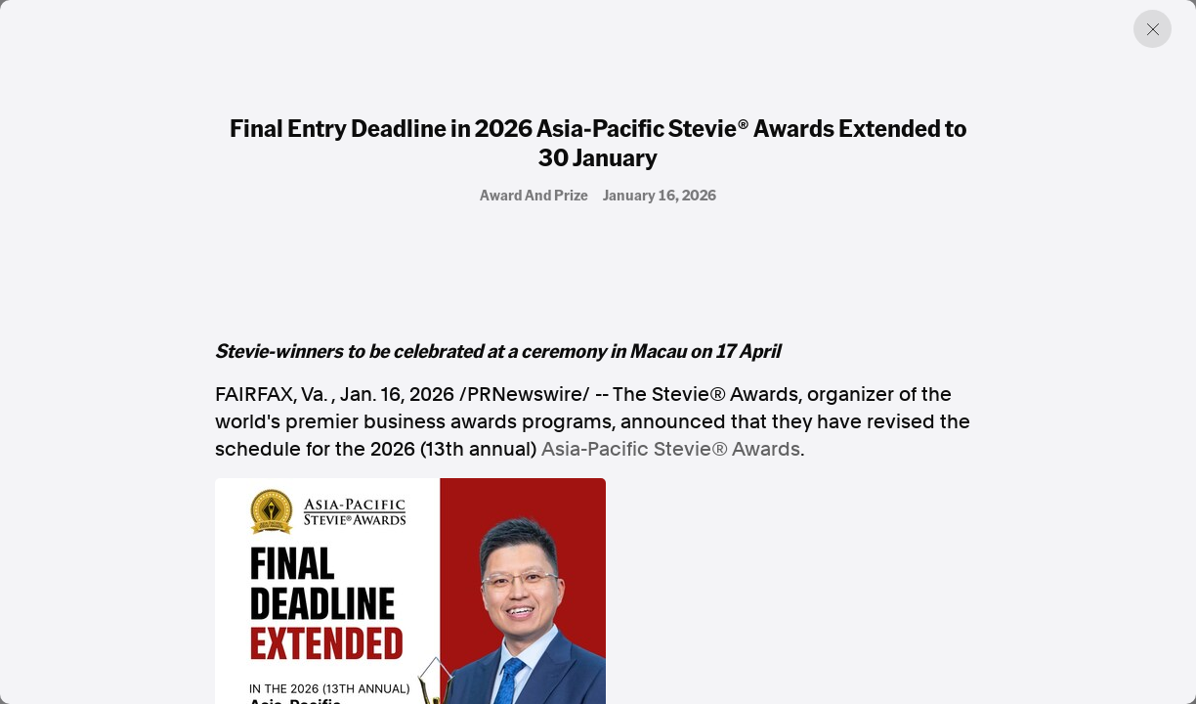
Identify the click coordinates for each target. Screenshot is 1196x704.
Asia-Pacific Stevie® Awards (670, 449)
